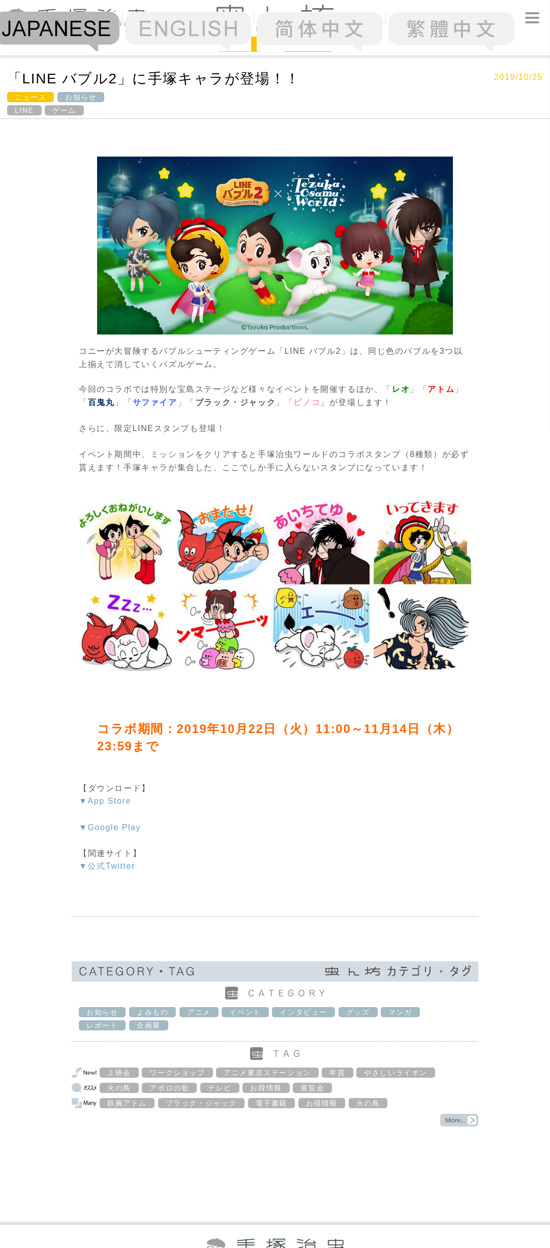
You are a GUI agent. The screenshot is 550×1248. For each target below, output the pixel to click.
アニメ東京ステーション (267, 1073)
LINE (24, 110)
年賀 (337, 1073)
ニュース (30, 97)
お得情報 (266, 1088)
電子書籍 (271, 1103)
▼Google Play (110, 827)
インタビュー (303, 1012)
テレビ (220, 1088)
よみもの (152, 1012)
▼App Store (105, 801)
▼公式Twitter (107, 866)
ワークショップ (177, 1073)
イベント (245, 1012)
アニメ (199, 1012)
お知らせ (81, 97)
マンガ (400, 1012)
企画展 (149, 1025)
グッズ (358, 1012)
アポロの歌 (169, 1088)
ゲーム (64, 110)
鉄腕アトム (127, 1103)
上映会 (119, 1073)
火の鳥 (119, 1088)
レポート (102, 1025)
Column (307, 43)
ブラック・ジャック (201, 1103)
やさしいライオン (395, 1073)
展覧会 (312, 1088)
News (239, 43)
